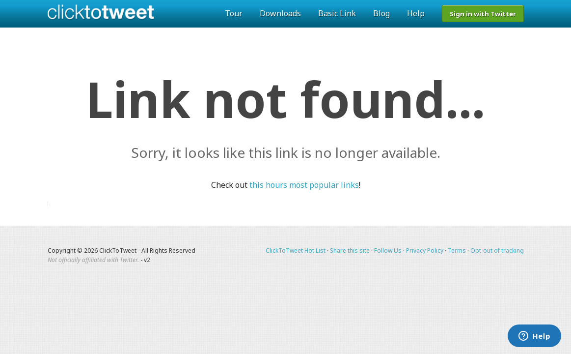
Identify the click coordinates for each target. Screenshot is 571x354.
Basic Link (337, 13)
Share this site (350, 250)
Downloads (280, 13)
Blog (381, 13)
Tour (234, 13)
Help (416, 13)
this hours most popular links (304, 184)
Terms (457, 250)
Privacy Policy (424, 250)
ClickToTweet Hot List (296, 250)
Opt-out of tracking (497, 250)
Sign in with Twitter (483, 13)
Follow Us (388, 250)
